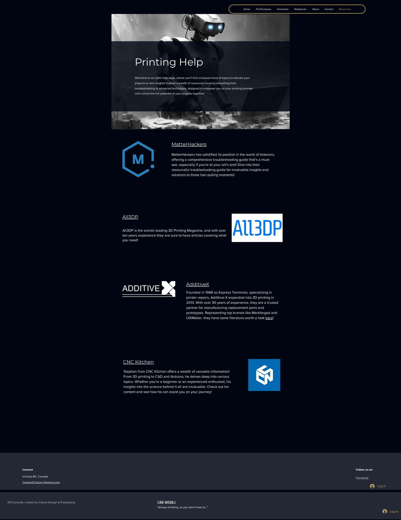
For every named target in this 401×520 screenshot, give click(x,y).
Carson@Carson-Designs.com (41, 482)
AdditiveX (197, 284)
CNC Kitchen (138, 362)
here (269, 318)
